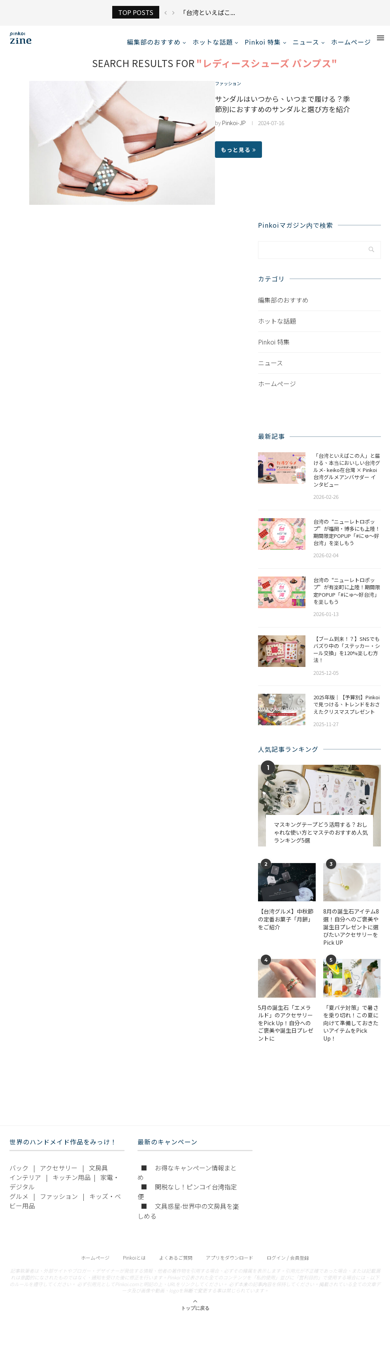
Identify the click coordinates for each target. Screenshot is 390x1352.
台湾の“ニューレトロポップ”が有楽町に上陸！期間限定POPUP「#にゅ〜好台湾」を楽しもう (346, 599)
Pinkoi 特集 (263, 42)
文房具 (98, 1176)
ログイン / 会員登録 (288, 1265)
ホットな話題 (212, 42)
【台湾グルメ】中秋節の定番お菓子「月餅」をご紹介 (285, 927)
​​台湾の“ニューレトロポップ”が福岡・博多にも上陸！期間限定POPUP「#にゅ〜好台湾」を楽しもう (346, 540)
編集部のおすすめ (154, 42)
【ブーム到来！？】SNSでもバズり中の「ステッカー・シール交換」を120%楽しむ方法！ (346, 658)
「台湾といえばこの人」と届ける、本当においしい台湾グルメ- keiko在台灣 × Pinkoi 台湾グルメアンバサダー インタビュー (346, 478)
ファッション (231, 92)
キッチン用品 (71, 1185)
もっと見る (238, 158)
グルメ (18, 1204)
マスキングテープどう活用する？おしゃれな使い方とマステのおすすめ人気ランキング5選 (321, 840)
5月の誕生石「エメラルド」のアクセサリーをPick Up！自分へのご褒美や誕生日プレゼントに (285, 1031)
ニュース (306, 42)
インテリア (25, 1185)
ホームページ (351, 42)
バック (18, 1176)
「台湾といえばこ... (207, 12)
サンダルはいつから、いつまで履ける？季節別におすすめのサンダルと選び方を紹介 (282, 112)
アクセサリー (58, 1176)
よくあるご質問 (175, 1265)
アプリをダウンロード (229, 1265)
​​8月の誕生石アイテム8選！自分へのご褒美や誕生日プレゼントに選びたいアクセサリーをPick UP (351, 935)
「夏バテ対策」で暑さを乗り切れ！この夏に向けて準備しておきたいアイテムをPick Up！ (351, 1031)
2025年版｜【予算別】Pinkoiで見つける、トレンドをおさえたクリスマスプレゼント (346, 712)
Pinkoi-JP (234, 131)
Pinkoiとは (134, 1265)
